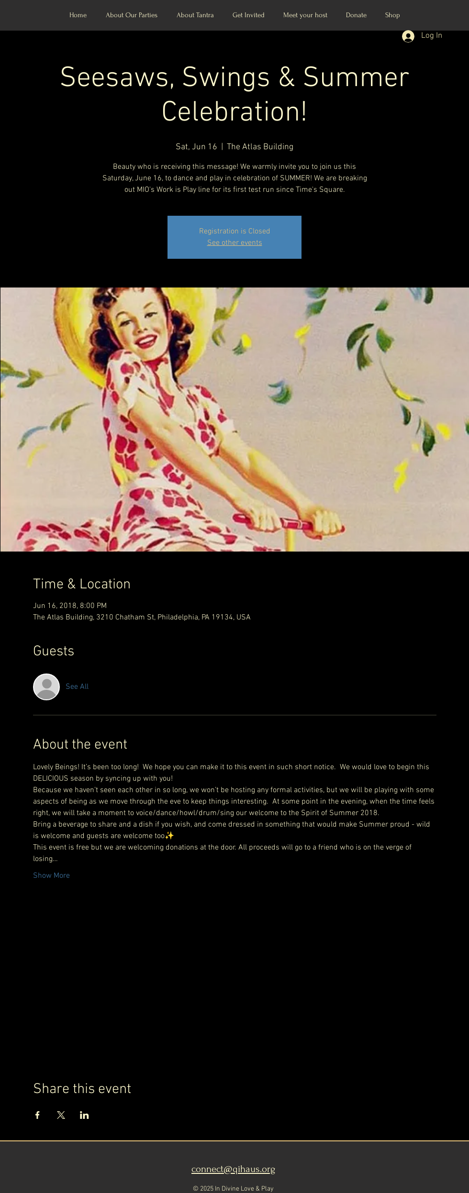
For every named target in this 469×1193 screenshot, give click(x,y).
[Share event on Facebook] (37, 1115)
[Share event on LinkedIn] (84, 1115)
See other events (234, 243)
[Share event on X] (61, 1115)
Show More (51, 876)
